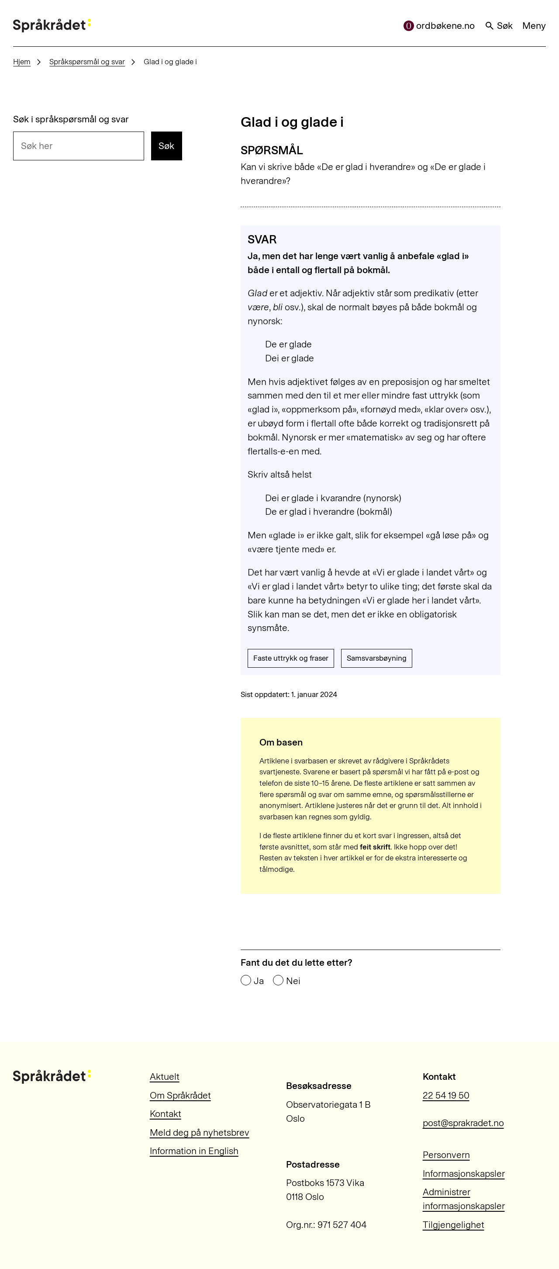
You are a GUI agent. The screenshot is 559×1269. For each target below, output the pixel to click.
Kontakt (165, 1113)
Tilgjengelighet (453, 1224)
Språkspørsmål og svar (87, 61)
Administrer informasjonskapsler (464, 1198)
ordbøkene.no (439, 25)
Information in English (194, 1150)
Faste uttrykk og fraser (290, 658)
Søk (498, 25)
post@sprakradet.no (463, 1122)
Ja (259, 981)
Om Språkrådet (180, 1095)
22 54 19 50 (446, 1095)
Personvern (446, 1154)
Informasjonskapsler (464, 1173)
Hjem (22, 61)
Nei (293, 981)
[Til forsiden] (52, 26)
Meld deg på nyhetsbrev (199, 1132)
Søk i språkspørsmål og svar (71, 119)
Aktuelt (164, 1076)
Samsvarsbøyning (377, 658)
